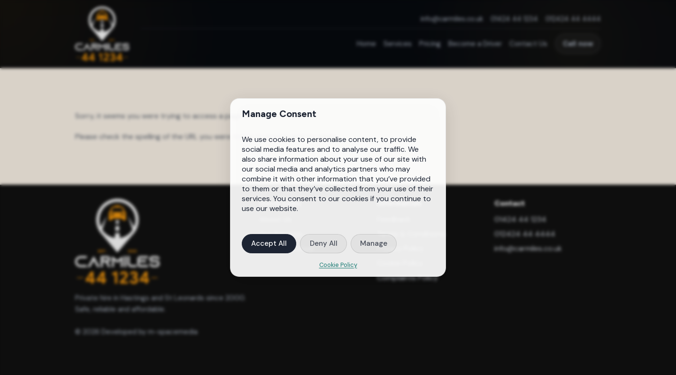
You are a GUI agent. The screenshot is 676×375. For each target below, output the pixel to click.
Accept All (269, 243)
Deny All (324, 243)
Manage (373, 243)
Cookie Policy (338, 265)
